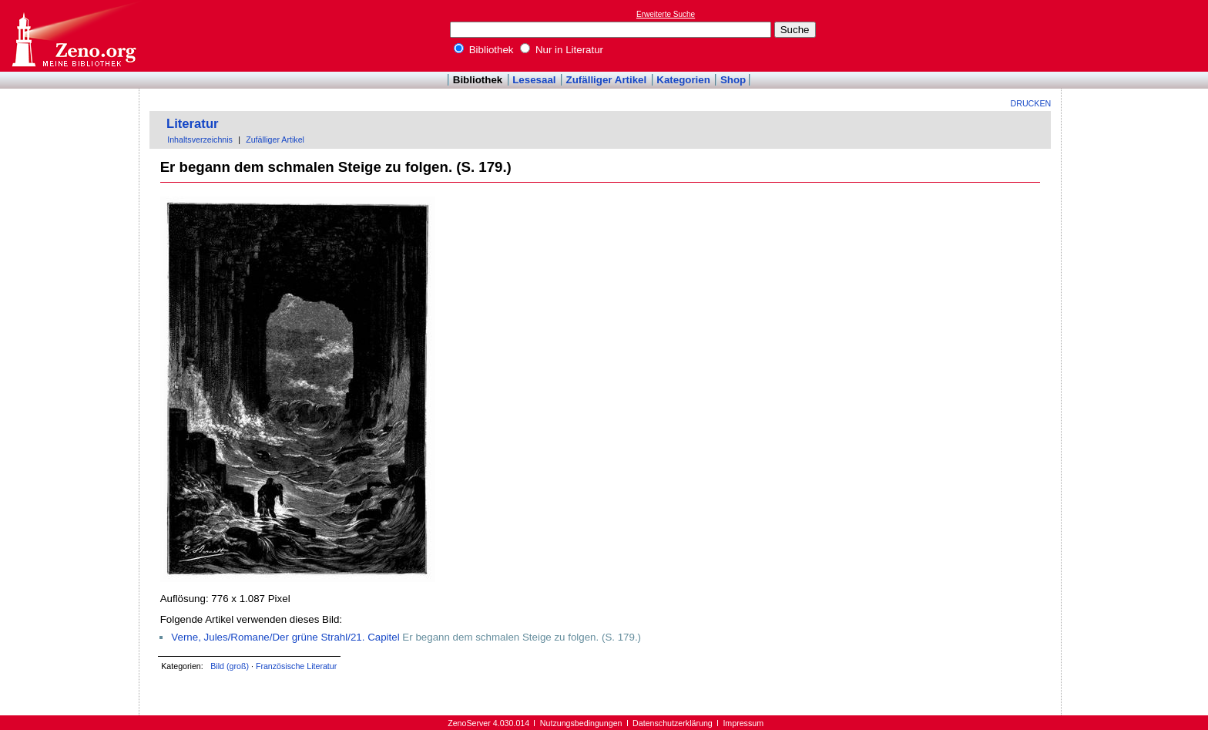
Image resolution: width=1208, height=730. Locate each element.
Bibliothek (484, 50)
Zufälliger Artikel (606, 80)
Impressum (743, 723)
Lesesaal (533, 80)
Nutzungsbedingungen (581, 723)
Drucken (1031, 103)
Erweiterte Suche (665, 14)
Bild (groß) (229, 666)
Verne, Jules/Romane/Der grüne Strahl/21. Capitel (285, 637)
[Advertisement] (1137, 35)
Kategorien (683, 80)
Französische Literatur (296, 666)
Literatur (192, 123)
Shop (733, 80)
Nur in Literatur (561, 50)
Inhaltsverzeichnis (200, 139)
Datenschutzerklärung (673, 723)
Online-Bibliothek (73, 36)
